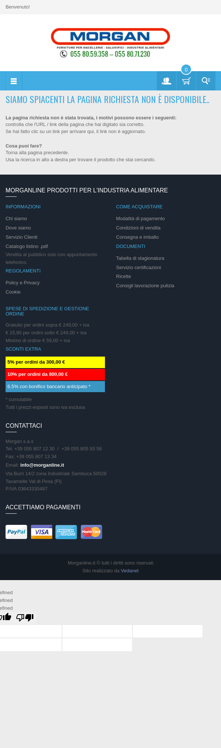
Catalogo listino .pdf (27, 246)
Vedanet (130, 570)
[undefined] (25, 618)
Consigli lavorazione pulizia (145, 285)
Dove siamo (18, 228)
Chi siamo (16, 218)
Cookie (13, 292)
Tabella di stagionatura (140, 258)
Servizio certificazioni (138, 267)
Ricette (123, 276)
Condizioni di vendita (138, 228)
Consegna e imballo (137, 237)
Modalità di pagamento (140, 218)
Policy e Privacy (23, 282)
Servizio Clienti (21, 237)
